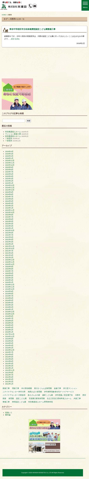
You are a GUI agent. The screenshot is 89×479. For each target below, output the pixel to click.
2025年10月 (9, 165)
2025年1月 (9, 183)
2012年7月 (9, 375)
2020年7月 (9, 271)
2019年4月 (9, 303)
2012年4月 (9, 377)
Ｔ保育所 (8, 138)
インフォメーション (74, 463)
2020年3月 (9, 280)
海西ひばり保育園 (35, 392)
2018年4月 (9, 325)
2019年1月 (9, 309)
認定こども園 (21, 398)
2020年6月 (9, 273)
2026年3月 (9, 154)
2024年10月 (9, 190)
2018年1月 (9, 332)
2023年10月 (9, 212)
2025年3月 (9, 179)
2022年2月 (9, 244)
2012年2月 (9, 382)
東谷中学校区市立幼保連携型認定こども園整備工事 (32, 29)
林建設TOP (7, 463)
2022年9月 (9, 233)
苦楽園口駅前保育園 (37, 398)
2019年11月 (9, 287)
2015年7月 (9, 352)
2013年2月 (9, 366)
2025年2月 (9, 181)
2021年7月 (9, 251)
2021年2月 (9, 257)
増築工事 (15, 388)
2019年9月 (9, 291)
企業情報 (20, 463)
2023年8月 (9, 215)
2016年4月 (9, 345)
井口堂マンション (70, 388)
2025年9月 (9, 167)
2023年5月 (9, 221)
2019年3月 (9, 305)
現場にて (8, 413)
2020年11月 (9, 262)
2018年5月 (9, 323)
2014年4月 (9, 357)
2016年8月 (9, 339)
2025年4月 (9, 176)
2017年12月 (9, 334)
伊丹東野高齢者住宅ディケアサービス (59, 392)
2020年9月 (9, 267)
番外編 (7, 415)
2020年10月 (9, 264)
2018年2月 (9, 330)
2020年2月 (9, 282)
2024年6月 (9, 199)
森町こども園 (47, 395)
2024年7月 (9, 197)
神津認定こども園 (19, 402)
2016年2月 (9, 348)
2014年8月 (9, 354)
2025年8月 (9, 170)
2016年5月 (9, 343)
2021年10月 (9, 248)
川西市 (77, 395)
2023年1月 (9, 228)
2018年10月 (9, 314)
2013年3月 (9, 363)
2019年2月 (9, 307)
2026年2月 (9, 156)
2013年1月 (9, 368)
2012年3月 (9, 379)
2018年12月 (9, 312)
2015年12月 (9, 350)
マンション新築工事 (13, 134)
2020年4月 (9, 278)
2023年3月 (9, 226)
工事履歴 (57, 463)
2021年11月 (9, 246)
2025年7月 (9, 172)
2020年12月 (9, 260)
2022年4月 (9, 239)
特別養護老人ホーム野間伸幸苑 (40, 402)
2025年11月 (9, 163)
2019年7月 (9, 296)
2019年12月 (9, 285)
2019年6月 (9, 298)
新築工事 (6, 388)
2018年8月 (9, 316)
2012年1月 (9, 384)
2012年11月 (9, 370)
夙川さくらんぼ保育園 (43, 388)
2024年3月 (9, 203)
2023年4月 (9, 224)
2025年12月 (9, 161)
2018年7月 (9, 318)
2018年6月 (9, 321)
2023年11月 (9, 210)
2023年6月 (9, 219)
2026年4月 (9, 151)
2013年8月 (9, 359)
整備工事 (6, 402)
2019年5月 (9, 300)
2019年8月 (9, 294)
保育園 (11, 398)
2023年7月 (9, 217)
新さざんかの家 (34, 395)
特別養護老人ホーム (13, 132)
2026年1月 (9, 158)
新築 (4, 398)
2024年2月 (9, 206)
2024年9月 (9, 192)
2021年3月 (9, 255)
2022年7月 (9, 235)
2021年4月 (9, 253)
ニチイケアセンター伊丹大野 (14, 392)
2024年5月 (9, 201)
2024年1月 (9, 208)
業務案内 (33, 463)
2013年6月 (9, 361)
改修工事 (57, 388)
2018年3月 (9, 327)
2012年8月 (9, 373)
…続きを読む (15, 39)
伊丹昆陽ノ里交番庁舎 (64, 395)
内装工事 (77, 398)
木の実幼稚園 (26, 388)
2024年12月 (9, 185)
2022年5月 (9, 237)
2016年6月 (9, 341)
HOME (4, 15)
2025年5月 (9, 174)
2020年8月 (9, 269)
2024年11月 (9, 188)
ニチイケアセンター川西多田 (14, 395)
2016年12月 (9, 336)
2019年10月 (9, 289)
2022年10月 (9, 230)
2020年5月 (9, 276)
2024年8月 (9, 194)
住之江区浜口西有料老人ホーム (59, 398)
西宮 (84, 395)
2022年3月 (9, 242)
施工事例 (45, 463)
